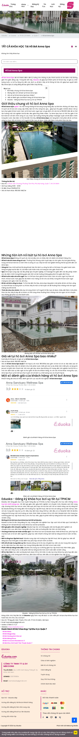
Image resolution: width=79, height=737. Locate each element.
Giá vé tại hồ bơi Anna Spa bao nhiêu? (21, 95)
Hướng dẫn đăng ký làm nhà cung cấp (16, 707)
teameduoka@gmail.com (17, 681)
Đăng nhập (70, 5)
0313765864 (14, 676)
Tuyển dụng (45, 675)
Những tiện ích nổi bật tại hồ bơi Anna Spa (22, 93)
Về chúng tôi (45, 656)
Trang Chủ (12, 5)
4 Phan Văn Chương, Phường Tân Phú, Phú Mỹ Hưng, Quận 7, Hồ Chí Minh (33, 184)
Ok (75, 732)
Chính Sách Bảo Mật (48, 684)
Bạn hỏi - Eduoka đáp (9, 698)
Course (13, 35)
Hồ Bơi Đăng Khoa (9, 638)
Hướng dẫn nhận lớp (9, 716)
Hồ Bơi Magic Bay (9, 634)
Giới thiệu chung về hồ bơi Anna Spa (20, 91)
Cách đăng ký (46, 670)
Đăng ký (61, 5)
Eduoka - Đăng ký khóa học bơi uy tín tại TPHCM (25, 100)
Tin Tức (44, 5)
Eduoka (4, 35)
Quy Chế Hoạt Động (48, 679)
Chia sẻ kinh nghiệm (48, 661)
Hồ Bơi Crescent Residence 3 (14, 641)
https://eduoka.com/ (15, 627)
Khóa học (24, 5)
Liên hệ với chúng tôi (48, 665)
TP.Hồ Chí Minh (24, 35)
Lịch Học (52, 5)
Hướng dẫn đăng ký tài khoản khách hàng (17, 702)
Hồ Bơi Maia (7, 632)
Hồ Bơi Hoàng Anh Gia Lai (12, 636)
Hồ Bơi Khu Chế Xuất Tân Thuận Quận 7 (17, 643)
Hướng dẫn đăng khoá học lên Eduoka (16, 712)
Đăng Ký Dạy (35, 5)
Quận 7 (36, 35)
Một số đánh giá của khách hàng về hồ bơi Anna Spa (26, 97)
